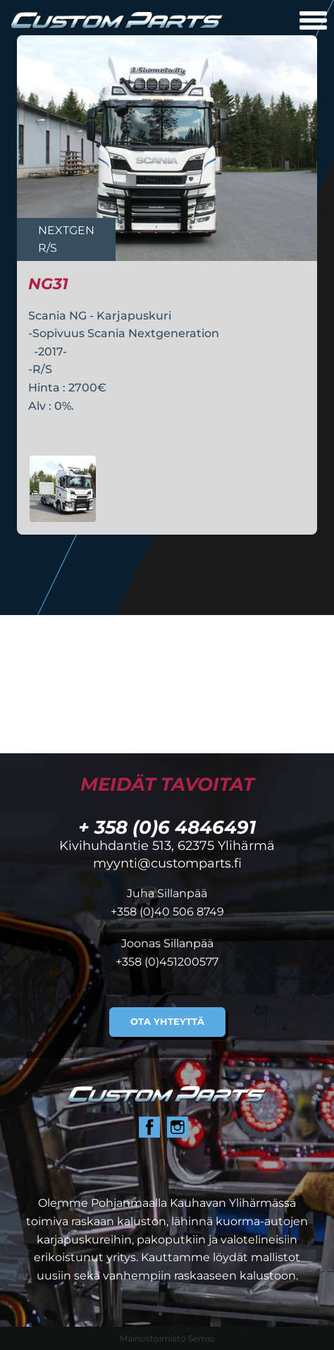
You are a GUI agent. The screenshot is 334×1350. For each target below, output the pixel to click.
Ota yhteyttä (167, 1021)
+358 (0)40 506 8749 (167, 911)
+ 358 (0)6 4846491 (167, 827)
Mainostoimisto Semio (167, 1338)
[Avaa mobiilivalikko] (313, 22)
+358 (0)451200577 (167, 961)
